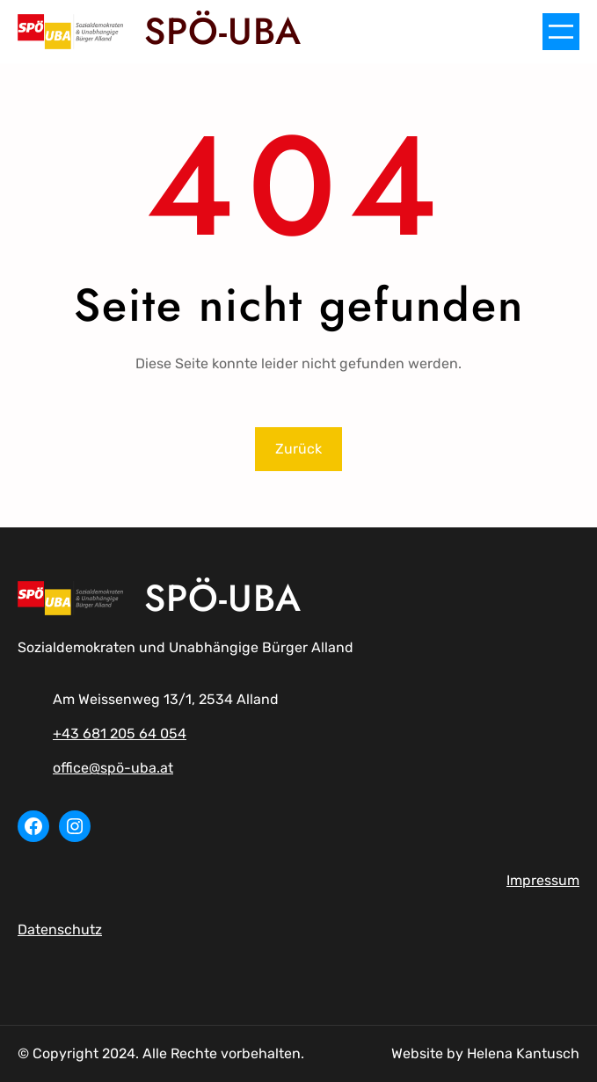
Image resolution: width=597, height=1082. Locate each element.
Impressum (542, 880)
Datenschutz (60, 929)
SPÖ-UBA (223, 31)
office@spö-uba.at (113, 767)
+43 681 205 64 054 (119, 733)
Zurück (298, 448)
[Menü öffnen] (560, 31)
